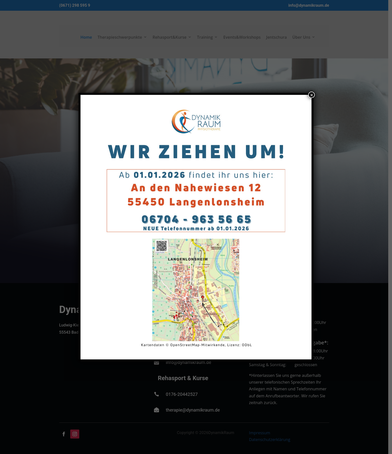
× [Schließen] (311, 95)
